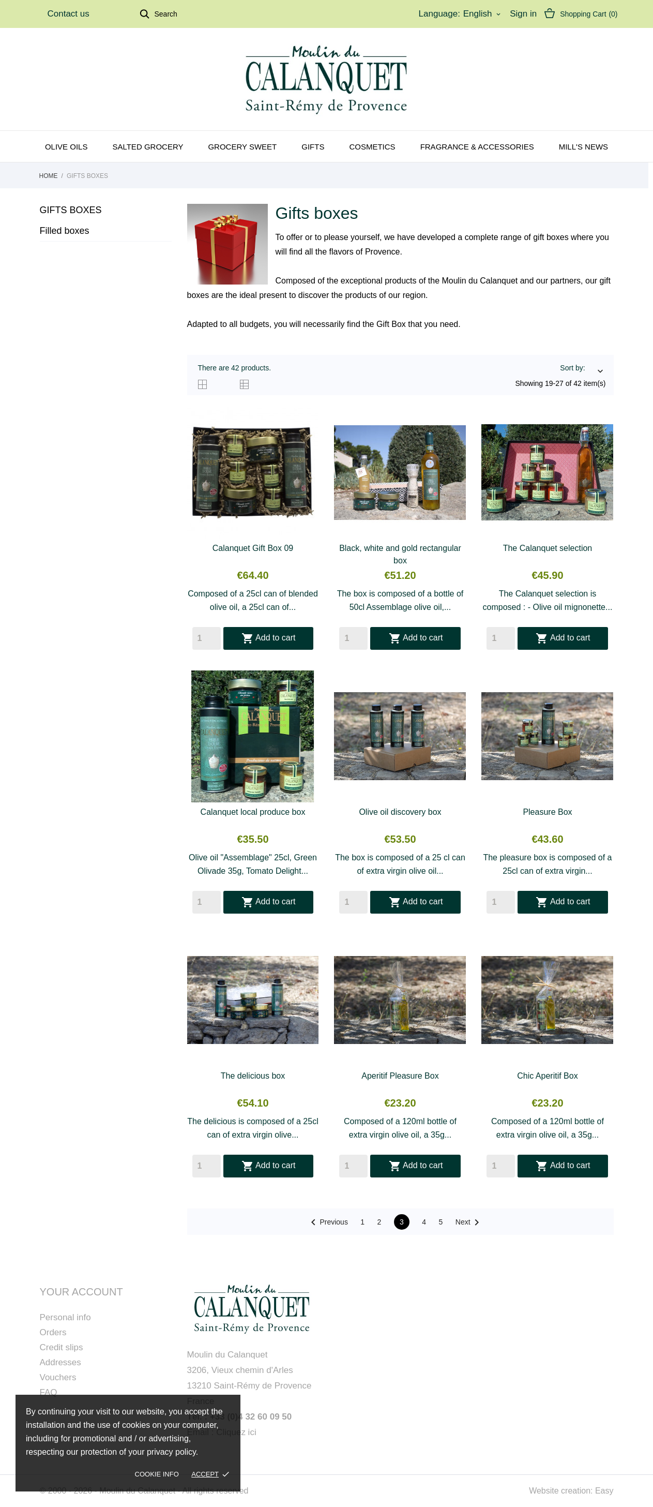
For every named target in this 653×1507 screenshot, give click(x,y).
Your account (81, 1291)
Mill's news (583, 146)
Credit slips (61, 1347)
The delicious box (253, 1075)
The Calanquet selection (548, 548)
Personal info (65, 1317)
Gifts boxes (71, 210)
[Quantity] (206, 638)
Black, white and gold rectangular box (400, 554)
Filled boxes (64, 231)
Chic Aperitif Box (547, 1075)
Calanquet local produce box (253, 812)
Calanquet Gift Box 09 (253, 548)
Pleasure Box (547, 812)
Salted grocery (147, 146)
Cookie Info (157, 1474)
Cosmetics (372, 146)
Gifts (312, 146)
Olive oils (66, 146)
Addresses (60, 1362)
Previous (327, 1222)
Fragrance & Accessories (477, 146)
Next (469, 1222)
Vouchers (58, 1377)
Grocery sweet (242, 146)
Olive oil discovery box (400, 812)
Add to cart (268, 638)
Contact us (68, 14)
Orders (53, 1332)
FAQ (48, 1392)
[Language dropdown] (483, 14)
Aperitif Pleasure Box (399, 1075)
